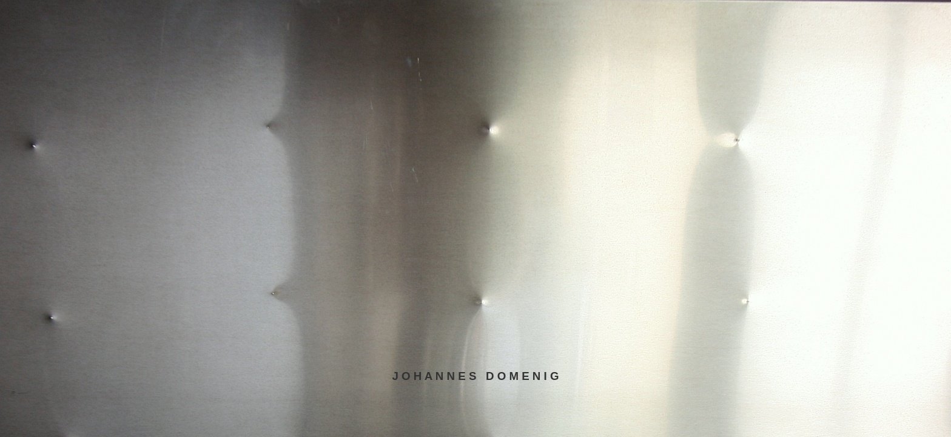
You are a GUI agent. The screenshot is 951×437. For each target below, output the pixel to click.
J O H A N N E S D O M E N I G (475, 376)
